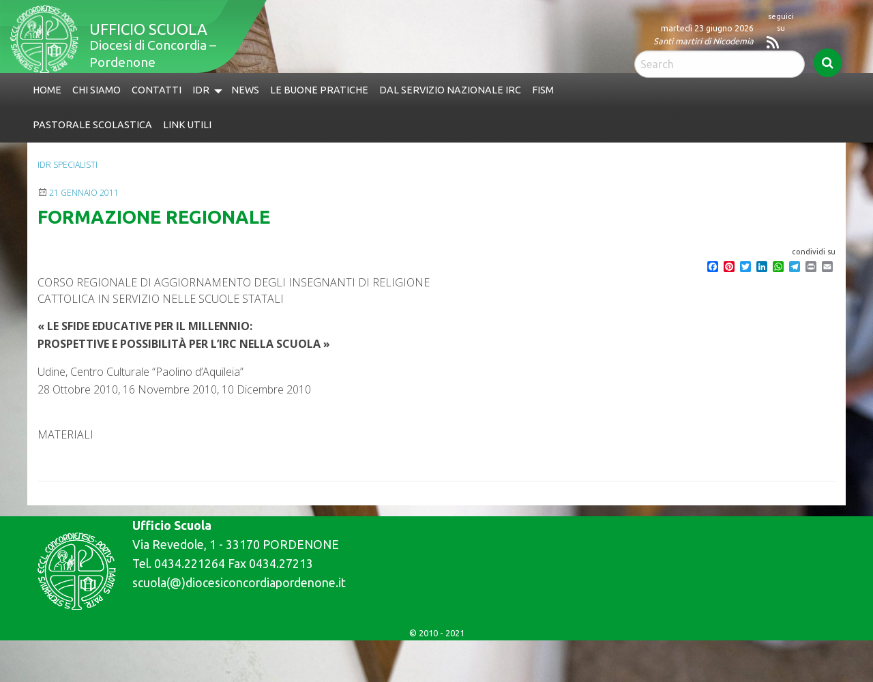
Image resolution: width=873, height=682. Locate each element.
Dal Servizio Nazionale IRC (450, 90)
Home (47, 90)
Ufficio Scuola (148, 29)
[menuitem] (47, 90)
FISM (543, 90)
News (245, 90)
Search (827, 63)
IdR (200, 90)
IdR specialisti (68, 164)
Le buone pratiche (319, 90)
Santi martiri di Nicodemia (703, 41)
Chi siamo (96, 90)
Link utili (187, 124)
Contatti (156, 90)
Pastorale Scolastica (92, 124)
